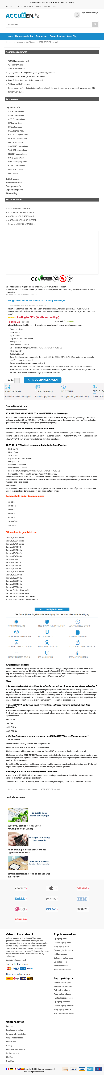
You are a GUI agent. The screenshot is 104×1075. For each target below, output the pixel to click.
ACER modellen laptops (37, 418)
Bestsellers (41, 36)
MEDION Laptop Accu (17, 154)
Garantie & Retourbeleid (16, 1034)
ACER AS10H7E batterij (48, 42)
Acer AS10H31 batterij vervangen (65, 671)
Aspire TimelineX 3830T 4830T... (21, 212)
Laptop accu (18, 42)
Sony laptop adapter (63, 1009)
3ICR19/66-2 (13, 521)
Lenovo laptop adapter (63, 1006)
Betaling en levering (14, 1030)
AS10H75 (11, 514)
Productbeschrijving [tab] (16, 406)
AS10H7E (58, 348)
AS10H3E (43, 348)
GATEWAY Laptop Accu (18, 135)
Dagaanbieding (57, 36)
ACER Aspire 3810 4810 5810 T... (21, 216)
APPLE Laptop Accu (17, 119)
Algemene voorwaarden (16, 1049)
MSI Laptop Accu (15, 142)
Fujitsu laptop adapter (63, 998)
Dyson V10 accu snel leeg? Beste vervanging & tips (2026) (24, 827)
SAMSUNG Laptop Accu (18, 146)
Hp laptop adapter (62, 1002)
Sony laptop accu (61, 946)
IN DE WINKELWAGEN (43, 379)
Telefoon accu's (14, 182)
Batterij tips (11, 1042)
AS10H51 (50, 348)
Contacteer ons (12, 1053)
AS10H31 (34, 348)
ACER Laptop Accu (16, 115)
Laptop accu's (13, 107)
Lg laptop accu (60, 962)
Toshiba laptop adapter (64, 1013)
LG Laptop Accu (15, 127)
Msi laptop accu (61, 954)
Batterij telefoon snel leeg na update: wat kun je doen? (29, 875)
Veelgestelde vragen (14, 1038)
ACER (17, 332)
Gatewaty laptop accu (63, 958)
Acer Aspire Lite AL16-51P (19, 209)
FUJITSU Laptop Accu (17, 162)
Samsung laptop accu (63, 950)
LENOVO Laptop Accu (17, 139)
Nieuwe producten (24, 36)
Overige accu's (13, 186)
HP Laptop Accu (15, 123)
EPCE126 (25, 345)
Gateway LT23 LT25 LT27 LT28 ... (21, 224)
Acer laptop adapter (62, 982)
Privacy (9, 1046)
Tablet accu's (12, 179)
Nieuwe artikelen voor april (46, 6)
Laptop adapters (14, 190)
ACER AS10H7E (68, 488)
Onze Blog (72, 36)
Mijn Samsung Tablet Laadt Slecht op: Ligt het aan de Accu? (27, 851)
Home (10, 36)
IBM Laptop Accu (15, 169)
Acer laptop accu (61, 966)
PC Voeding (11, 193)
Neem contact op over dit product (21, 295)
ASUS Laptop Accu (16, 112)
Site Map (9, 1057)
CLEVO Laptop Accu (17, 166)
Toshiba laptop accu (62, 970)
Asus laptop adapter (63, 994)
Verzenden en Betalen (24, 6)
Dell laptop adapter (62, 990)
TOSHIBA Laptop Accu (17, 150)
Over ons (9, 6)
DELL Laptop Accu (16, 131)
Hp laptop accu (60, 939)
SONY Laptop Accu (16, 158)
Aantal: (11, 380)
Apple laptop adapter (63, 986)
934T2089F (13, 525)
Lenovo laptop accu (62, 943)
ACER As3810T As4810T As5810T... (22, 220)
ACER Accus (31, 42)
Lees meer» (13, 173)
